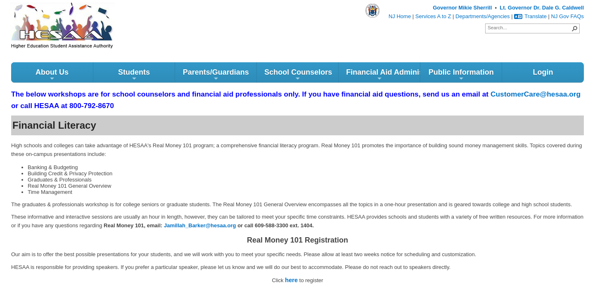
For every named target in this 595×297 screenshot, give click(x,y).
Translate (530, 16)
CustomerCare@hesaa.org (536, 94)
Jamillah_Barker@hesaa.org (200, 225)
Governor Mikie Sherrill (462, 8)
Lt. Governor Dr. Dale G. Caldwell (542, 8)
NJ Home (400, 16)
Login (543, 72)
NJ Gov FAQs (567, 16)
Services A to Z (433, 16)
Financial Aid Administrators (383, 75)
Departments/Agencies (482, 16)
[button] (574, 28)
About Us (52, 75)
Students (134, 75)
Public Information (461, 75)
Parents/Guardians (216, 75)
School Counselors (298, 75)
